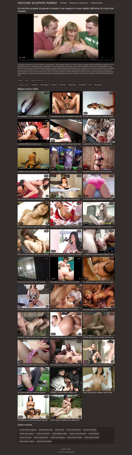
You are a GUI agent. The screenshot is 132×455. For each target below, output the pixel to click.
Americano (34, 85)
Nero (90, 85)
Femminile (62, 85)
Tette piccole (98, 85)
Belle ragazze (45, 85)
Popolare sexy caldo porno (78, 3)
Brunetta (54, 85)
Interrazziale (82, 85)
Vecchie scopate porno (37, 3)
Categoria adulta (96, 3)
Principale (63, 3)
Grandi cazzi (72, 85)
